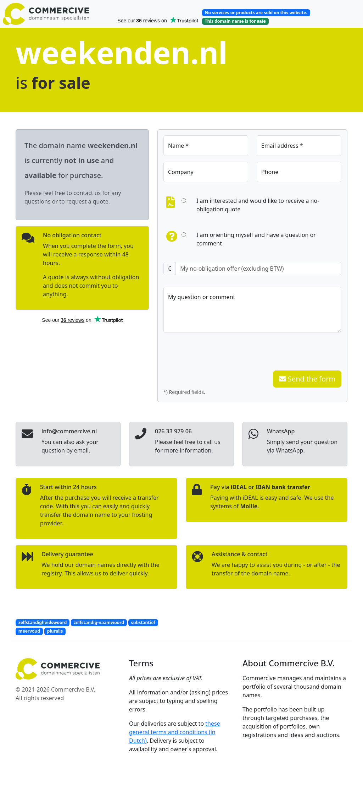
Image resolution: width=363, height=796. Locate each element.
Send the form (307, 379)
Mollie (248, 506)
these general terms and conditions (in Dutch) (174, 732)
